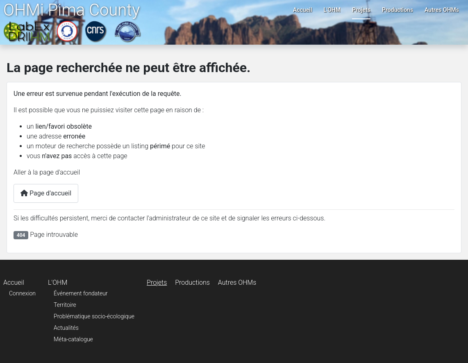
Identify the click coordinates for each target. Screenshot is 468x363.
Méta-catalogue (73, 339)
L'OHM (332, 10)
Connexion (22, 293)
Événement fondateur (80, 293)
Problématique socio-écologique (94, 316)
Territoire (65, 305)
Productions (397, 10)
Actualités (66, 327)
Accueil (302, 10)
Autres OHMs (442, 10)
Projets (361, 10)
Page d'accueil (45, 193)
